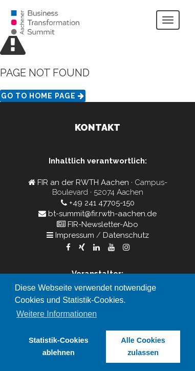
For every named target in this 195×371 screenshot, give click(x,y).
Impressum (74, 235)
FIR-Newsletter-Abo (103, 224)
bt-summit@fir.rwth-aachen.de (102, 213)
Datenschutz (126, 235)
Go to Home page (42, 96)
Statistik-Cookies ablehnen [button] (59, 346)
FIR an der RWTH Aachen (83, 182)
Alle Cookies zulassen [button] (143, 346)
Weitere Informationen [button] (56, 314)
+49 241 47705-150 (102, 203)
